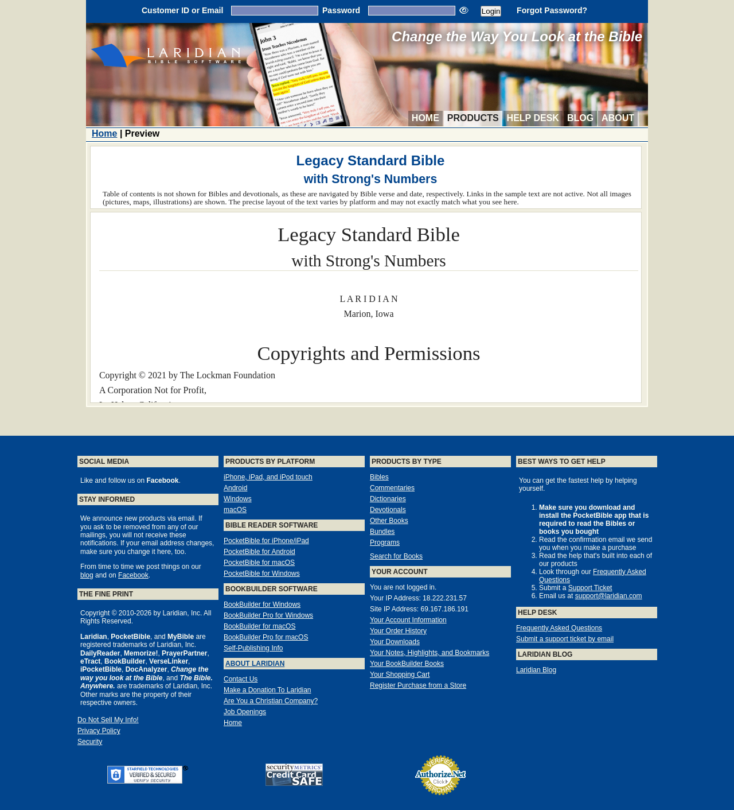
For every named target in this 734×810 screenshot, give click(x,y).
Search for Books (396, 556)
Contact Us (240, 679)
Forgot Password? (552, 10)
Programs (385, 542)
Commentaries (392, 488)
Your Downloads (395, 642)
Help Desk (533, 118)
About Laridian (254, 664)
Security (89, 742)
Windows (238, 499)
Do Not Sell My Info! (108, 720)
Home (425, 118)
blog (86, 575)
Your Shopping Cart (400, 675)
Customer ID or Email (182, 10)
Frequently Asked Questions (559, 628)
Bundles (382, 532)
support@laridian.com (608, 596)
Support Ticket (590, 588)
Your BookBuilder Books (407, 664)
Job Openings (245, 712)
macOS (235, 510)
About (618, 118)
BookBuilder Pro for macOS (266, 637)
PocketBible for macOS (259, 563)
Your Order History (398, 631)
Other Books (389, 521)
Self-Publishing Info (253, 648)
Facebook (133, 575)
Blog (580, 118)
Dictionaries (388, 499)
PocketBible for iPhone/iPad (266, 541)
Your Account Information (408, 620)
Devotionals (388, 510)
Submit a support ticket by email (565, 639)
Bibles (379, 477)
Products (473, 118)
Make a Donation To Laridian (267, 690)
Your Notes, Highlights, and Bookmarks (429, 653)
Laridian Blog (536, 670)
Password (341, 10)
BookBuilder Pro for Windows (268, 615)
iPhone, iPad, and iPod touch (268, 477)
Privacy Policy (98, 731)
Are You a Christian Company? (271, 701)
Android (235, 488)
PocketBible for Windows (262, 573)
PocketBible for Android (259, 552)
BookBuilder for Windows (262, 604)
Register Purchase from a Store (418, 685)
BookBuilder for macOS (259, 626)
